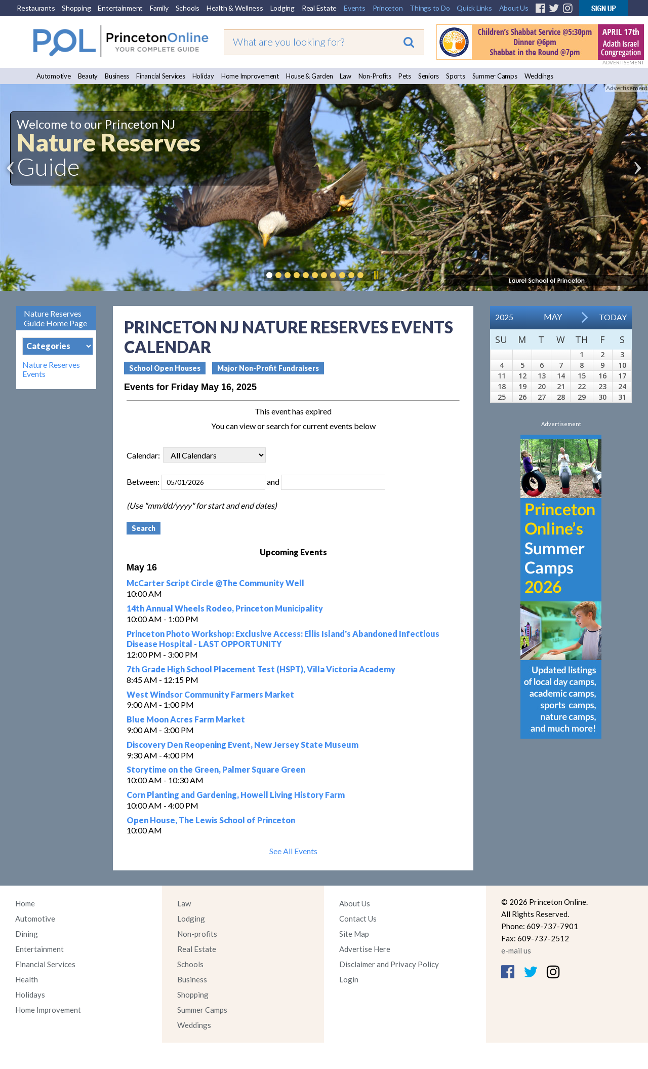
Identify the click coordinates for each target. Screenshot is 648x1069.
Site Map (354, 933)
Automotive (53, 76)
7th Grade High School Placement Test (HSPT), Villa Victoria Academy (261, 669)
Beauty (88, 76)
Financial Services (160, 76)
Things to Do (430, 8)
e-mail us (516, 950)
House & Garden (309, 76)
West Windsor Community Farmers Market (210, 694)
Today (613, 317)
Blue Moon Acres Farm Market (186, 719)
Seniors (428, 76)
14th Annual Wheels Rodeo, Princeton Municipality (225, 608)
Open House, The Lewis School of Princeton (211, 820)
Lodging (282, 8)
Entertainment (120, 8)
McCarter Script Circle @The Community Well (215, 583)
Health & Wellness (235, 8)
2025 (504, 317)
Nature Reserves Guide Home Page (55, 318)
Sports (455, 76)
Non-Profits (374, 76)
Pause (375, 275)
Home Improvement (250, 76)
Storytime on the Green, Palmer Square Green (216, 769)
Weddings (538, 76)
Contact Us (358, 918)
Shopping (76, 8)
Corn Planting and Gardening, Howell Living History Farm (236, 794)
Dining (26, 933)
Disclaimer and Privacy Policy (389, 964)
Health (26, 979)
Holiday (203, 76)
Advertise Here (364, 948)
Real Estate (319, 8)
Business (117, 76)
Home (25, 903)
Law (345, 76)
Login (348, 979)
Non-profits (197, 933)
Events (355, 8)
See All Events (293, 851)
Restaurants (36, 8)
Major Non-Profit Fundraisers (268, 368)
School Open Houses (164, 368)
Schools (187, 8)
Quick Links (474, 8)
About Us (514, 8)
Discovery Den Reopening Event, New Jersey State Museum (242, 744)
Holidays (30, 994)
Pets (404, 76)
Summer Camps (494, 76)
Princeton (388, 8)
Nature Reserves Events (51, 369)
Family (159, 8)
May (553, 316)
